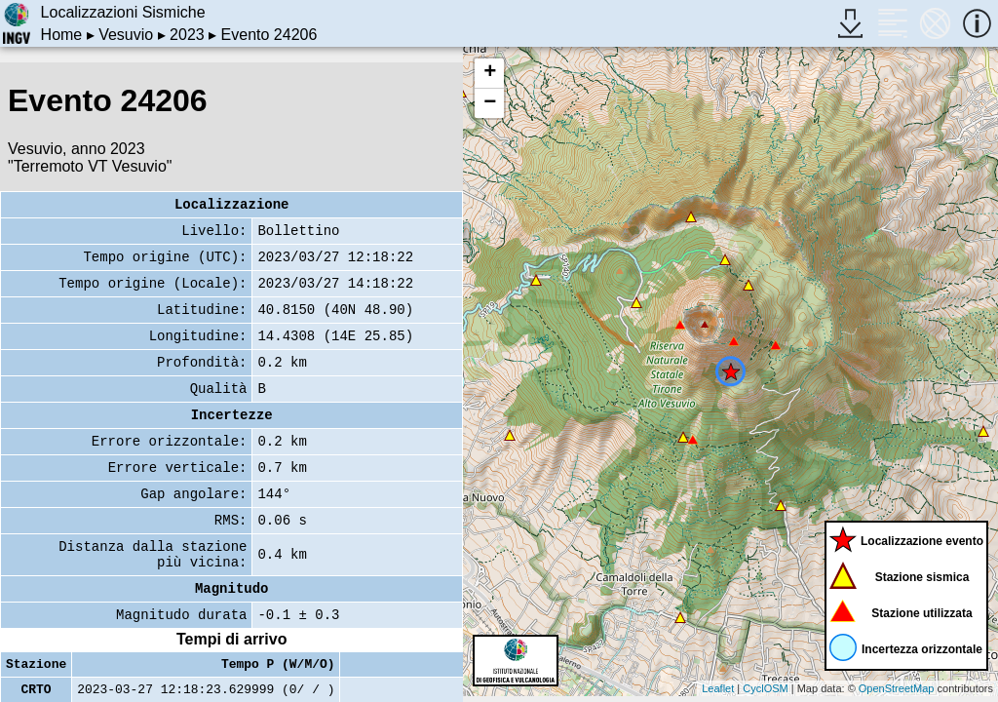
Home (62, 34)
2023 (187, 34)
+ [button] (489, 73)
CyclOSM (765, 688)
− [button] (489, 103)
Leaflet (718, 688)
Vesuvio (125, 34)
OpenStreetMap (897, 688)
